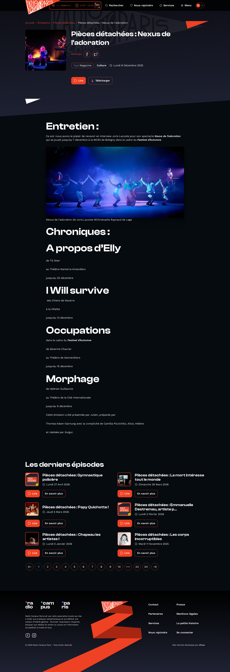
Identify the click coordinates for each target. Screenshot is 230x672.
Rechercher (114, 5)
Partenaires (157, 613)
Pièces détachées (64, 22)
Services (167, 5)
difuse (202, 645)
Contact (155, 604)
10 (119, 566)
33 (137, 566)
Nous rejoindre (141, 5)
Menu (186, 5)
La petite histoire (189, 623)
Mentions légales (188, 613)
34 (146, 566)
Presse (182, 604)
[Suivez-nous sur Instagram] (34, 635)
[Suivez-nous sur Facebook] (27, 635)
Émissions (44, 22)
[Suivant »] (154, 566)
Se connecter (186, 632)
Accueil (29, 22)
